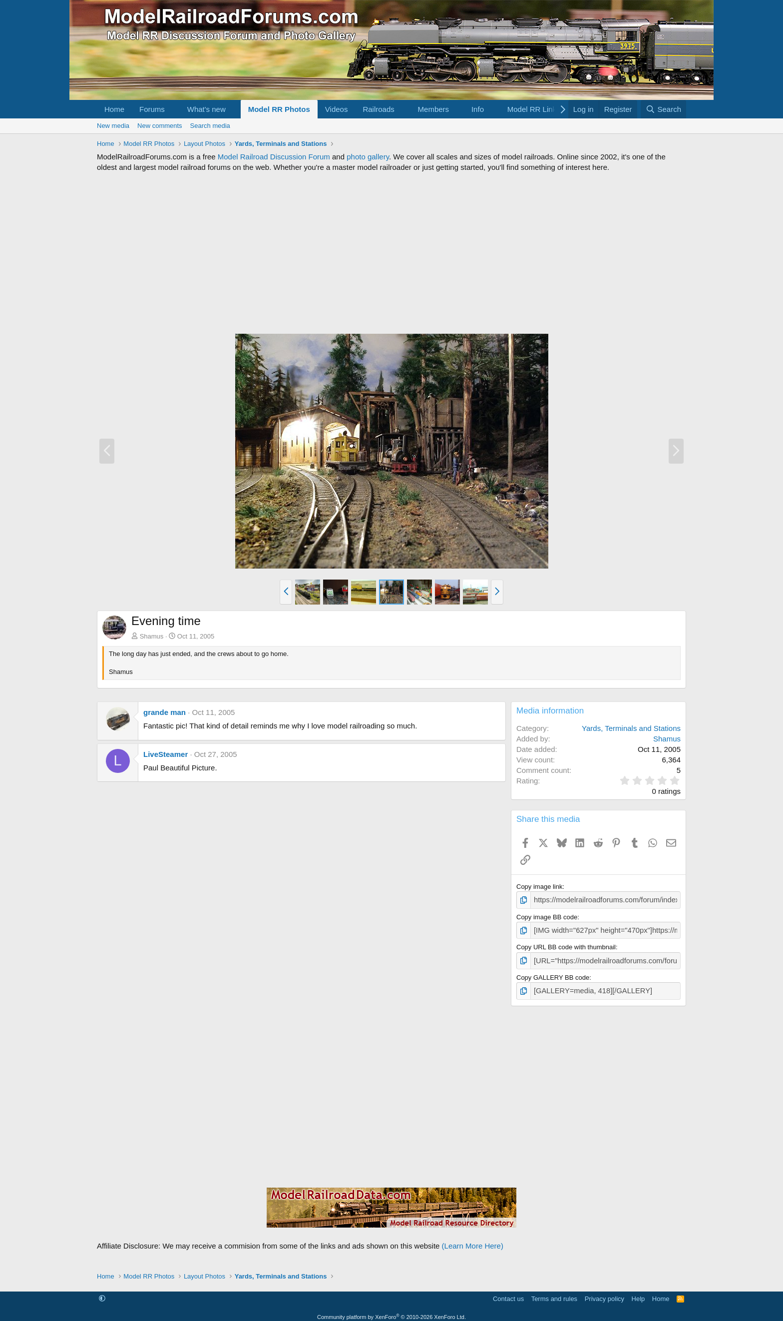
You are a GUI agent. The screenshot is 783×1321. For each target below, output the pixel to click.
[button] (173, 109)
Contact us (508, 1294)
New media (113, 125)
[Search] (663, 109)
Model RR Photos (279, 109)
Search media (210, 125)
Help (638, 1294)
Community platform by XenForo (391, 1312)
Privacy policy (604, 1294)
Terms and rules (554, 1294)
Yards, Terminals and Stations (631, 728)
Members (433, 109)
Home (114, 109)
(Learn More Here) (472, 1241)
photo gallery (368, 156)
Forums (152, 109)
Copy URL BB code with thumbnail (566, 945)
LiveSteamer (165, 754)
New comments (159, 125)
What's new (206, 109)
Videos (336, 109)
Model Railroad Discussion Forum (274, 156)
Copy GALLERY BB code (552, 974)
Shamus (152, 636)
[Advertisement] (391, 253)
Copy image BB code (546, 915)
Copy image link (539, 886)
